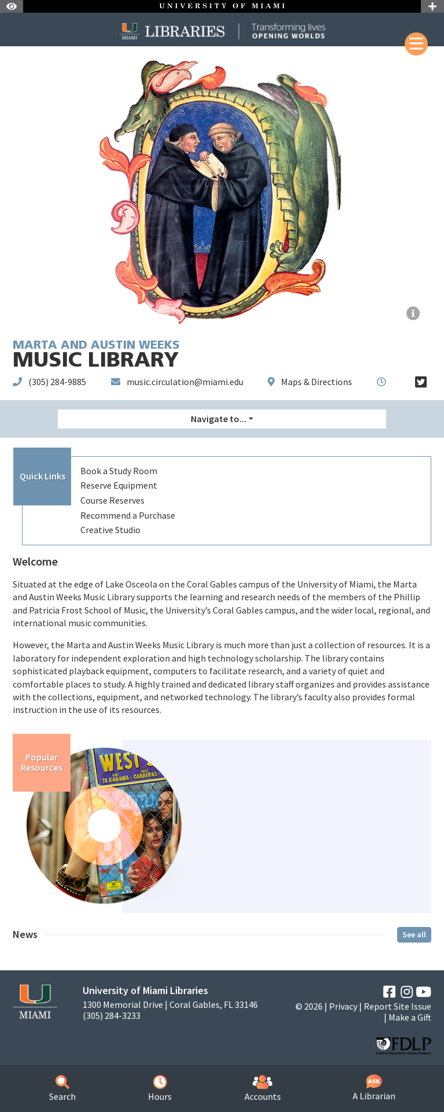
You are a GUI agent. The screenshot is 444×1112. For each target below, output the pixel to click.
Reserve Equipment (118, 485)
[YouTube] (423, 992)
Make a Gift (409, 1017)
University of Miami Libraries (145, 990)
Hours (160, 1088)
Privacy (343, 1006)
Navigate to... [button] (218, 418)
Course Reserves (112, 500)
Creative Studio (110, 529)
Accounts (263, 1088)
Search (62, 1088)
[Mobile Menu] (416, 44)
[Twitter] (421, 382)
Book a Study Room (118, 470)
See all (414, 934)
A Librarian (374, 1088)
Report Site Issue (397, 1006)
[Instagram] (407, 992)
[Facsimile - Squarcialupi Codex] (413, 313)
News (25, 934)
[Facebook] (389, 992)
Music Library (96, 356)
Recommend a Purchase (127, 515)
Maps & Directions (316, 381)
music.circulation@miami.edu (185, 381)
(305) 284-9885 (57, 381)
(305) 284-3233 (111, 1015)
